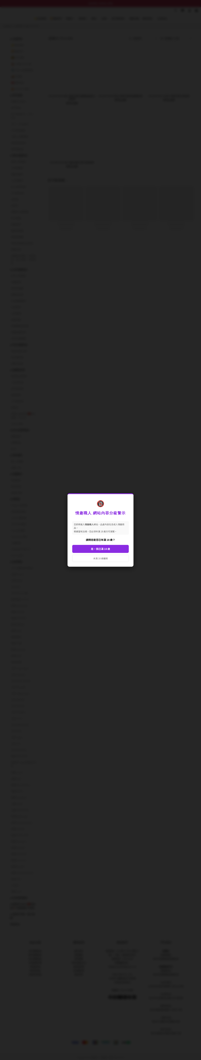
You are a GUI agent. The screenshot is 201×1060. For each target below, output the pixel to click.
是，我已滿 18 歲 (100, 549)
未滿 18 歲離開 (100, 558)
